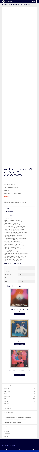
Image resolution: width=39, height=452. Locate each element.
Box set (6, 389)
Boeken (6, 393)
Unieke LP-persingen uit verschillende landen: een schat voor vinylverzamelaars (18, 417)
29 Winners (8, 202)
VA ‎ (25, 202)
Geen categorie (7, 396)
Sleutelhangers (8, 406)
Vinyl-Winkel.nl (9, 1)
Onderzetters (8, 408)
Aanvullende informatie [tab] (9, 211)
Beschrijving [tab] (6, 208)
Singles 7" (6, 401)
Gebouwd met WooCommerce (8, 445)
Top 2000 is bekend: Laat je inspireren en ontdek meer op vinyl (15, 419)
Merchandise (7, 403)
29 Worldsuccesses (14, 202)
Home (5, 4)
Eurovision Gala (21, 202)
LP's (8, 4)
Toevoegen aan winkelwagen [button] (19, 313)
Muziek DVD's (7, 391)
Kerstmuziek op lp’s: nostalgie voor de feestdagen (13, 422)
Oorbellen (7, 405)
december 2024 (7, 433)
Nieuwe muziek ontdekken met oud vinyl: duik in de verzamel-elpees (16, 420)
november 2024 (7, 434)
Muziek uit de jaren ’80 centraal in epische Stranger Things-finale (16, 415)
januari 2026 (7, 429)
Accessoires (7, 388)
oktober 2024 (7, 436)
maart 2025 (7, 431)
